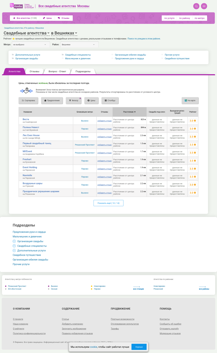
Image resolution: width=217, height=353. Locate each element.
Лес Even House (31, 135)
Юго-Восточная (13, 289)
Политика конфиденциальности (29, 333)
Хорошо (139, 347)
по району (184, 18)
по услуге (169, 18)
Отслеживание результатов (125, 324)
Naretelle (27, 175)
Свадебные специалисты (78, 55)
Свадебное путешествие (177, 58)
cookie (93, 346)
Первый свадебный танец (37, 143)
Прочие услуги (172, 55)
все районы (204, 288)
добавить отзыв (104, 121)
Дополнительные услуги (27, 55)
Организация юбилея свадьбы (130, 55)
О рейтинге (18, 328)
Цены (47, 18)
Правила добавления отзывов (77, 333)
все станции (138, 288)
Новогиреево (98, 286)
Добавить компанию (72, 324)
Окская (52, 289)
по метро (199, 18)
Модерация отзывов (170, 333)
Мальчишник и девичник (78, 58)
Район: (55, 44)
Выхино (84, 121)
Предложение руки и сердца (129, 58)
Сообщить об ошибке (170, 324)
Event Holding (30, 167)
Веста (26, 119)
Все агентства (25, 18)
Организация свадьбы (26, 58)
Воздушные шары (32, 183)
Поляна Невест (31, 127)
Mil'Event (27, 151)
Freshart (27, 159)
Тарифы (115, 328)
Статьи (65, 319)
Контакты (165, 319)
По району (29, 28)
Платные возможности (122, 319)
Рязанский (158, 289)
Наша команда (20, 324)
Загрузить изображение (74, 328)
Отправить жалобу (169, 328)
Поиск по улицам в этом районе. (144, 38)
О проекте (18, 319)
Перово (84, 129)
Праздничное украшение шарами (41, 191)
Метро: (7, 44)
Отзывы (63, 18)
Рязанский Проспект (85, 145)
